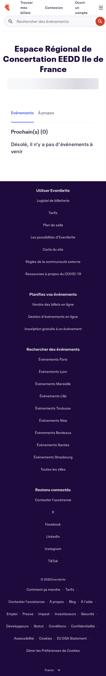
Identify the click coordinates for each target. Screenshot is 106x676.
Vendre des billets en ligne (53, 304)
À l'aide (87, 601)
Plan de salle (53, 224)
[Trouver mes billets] (26, 8)
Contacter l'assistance (53, 499)
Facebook (53, 524)
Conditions (57, 626)
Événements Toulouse (53, 408)
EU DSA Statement (72, 638)
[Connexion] (54, 8)
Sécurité (87, 613)
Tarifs (53, 212)
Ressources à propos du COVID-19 (53, 273)
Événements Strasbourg (53, 457)
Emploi (12, 613)
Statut (39, 626)
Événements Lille (53, 395)
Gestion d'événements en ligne (53, 316)
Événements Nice (53, 420)
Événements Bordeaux (53, 432)
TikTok (53, 560)
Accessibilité (24, 638)
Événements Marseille (53, 383)
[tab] (23, 113)
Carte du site (53, 249)
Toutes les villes (53, 469)
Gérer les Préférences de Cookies (53, 650)
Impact (44, 613)
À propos (57, 601)
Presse (27, 613)
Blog (72, 601)
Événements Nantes (53, 444)
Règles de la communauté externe (53, 261)
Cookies (45, 638)
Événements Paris (53, 359)
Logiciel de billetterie (53, 200)
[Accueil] (7, 8)
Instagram (53, 548)
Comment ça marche (43, 589)
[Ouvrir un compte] (81, 8)
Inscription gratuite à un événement (53, 328)
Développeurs (17, 626)
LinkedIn (53, 536)
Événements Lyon (53, 371)
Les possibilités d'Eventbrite (53, 237)
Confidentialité (83, 626)
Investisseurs (65, 613)
